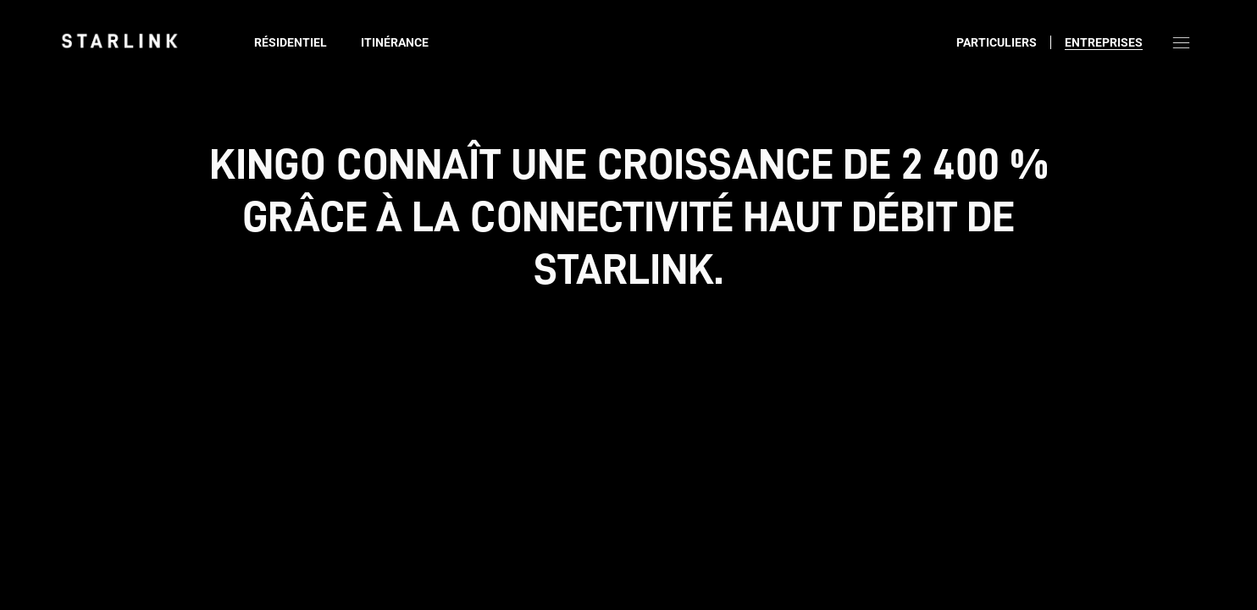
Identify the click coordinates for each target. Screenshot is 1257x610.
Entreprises (1104, 42)
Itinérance (395, 42)
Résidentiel (290, 42)
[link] (119, 40)
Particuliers (996, 42)
